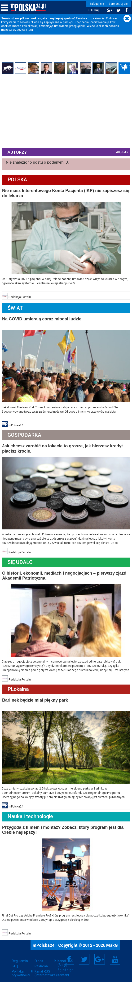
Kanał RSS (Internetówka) (44, 968)
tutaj (31, 29)
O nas (39, 956)
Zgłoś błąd (65, 965)
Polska (18, 180)
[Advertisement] (66, 111)
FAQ (15, 961)
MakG (112, 940)
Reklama (41, 961)
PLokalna (19, 686)
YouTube (115, 954)
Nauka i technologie (31, 812)
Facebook (69, 954)
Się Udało (20, 560)
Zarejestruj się (116, 3)
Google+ (99, 954)
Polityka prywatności (21, 968)
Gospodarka (25, 433)
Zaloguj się (95, 3)
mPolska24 (44, 940)
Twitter (84, 954)
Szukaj (92, 10)
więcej (120, 151)
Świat (16, 307)
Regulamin (20, 956)
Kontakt (63, 970)
